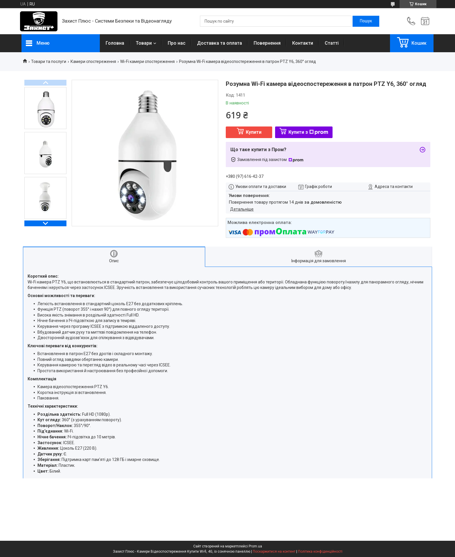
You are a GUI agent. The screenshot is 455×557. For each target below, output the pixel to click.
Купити (253, 132)
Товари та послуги (48, 61)
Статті (332, 43)
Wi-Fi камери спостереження (147, 61)
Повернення (267, 43)
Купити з (308, 132)
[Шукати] (366, 21)
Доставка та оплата (219, 43)
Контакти (302, 43)
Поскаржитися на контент (274, 551)
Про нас (176, 43)
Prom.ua (255, 546)
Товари (144, 43)
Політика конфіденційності (320, 551)
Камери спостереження (93, 61)
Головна (115, 43)
